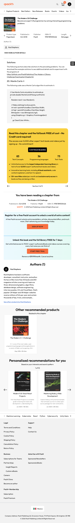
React (35, 416)
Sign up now (37, 227)
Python (42, 416)
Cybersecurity (52, 416)
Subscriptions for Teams (13, 459)
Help (30, 427)
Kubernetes (26, 416)
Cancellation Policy (11, 444)
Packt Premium (9, 498)
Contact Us (32, 432)
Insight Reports (11, 467)
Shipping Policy (9, 440)
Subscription (8, 494)
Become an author (11, 483)
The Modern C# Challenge (27, 18)
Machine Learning (13, 416)
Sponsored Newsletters (37, 459)
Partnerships (9, 463)
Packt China (8, 479)
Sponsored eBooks (35, 463)
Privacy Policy (9, 432)
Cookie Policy (9, 436)
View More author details (14, 53)
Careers (7, 475)
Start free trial (37, 251)
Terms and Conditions (12, 427)
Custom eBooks (12, 471)
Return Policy (9, 448)
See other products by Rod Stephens (17, 302)
